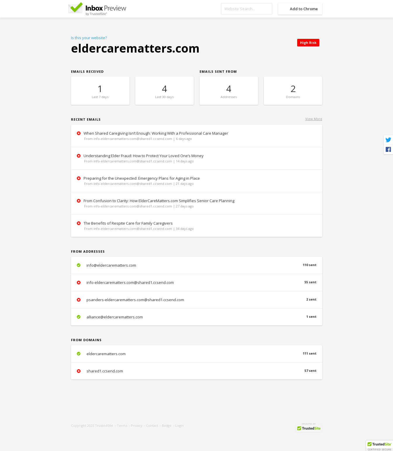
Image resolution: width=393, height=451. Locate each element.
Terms (122, 425)
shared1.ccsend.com (196, 371)
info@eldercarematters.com (196, 265)
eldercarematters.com (196, 353)
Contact (152, 425)
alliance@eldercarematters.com (196, 317)
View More (313, 119)
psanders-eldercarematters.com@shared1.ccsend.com (196, 299)
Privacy (136, 425)
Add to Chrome (304, 8)
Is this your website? (89, 37)
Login (179, 425)
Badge (167, 425)
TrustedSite (104, 425)
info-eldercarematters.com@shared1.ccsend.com (196, 282)
